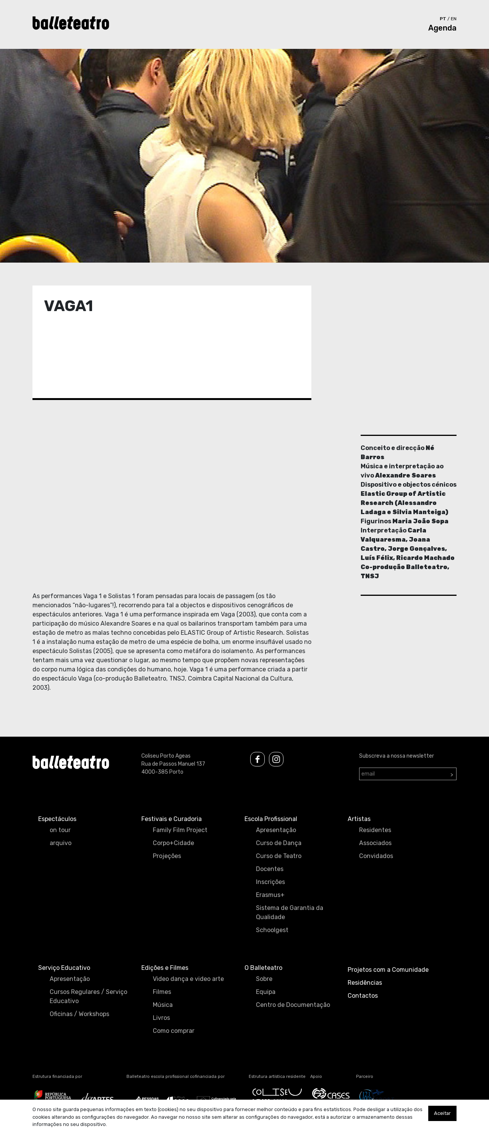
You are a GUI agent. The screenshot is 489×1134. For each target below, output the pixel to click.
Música (163, 1004)
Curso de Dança (278, 843)
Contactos (363, 995)
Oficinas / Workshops (79, 1014)
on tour (60, 830)
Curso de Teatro (278, 856)
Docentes (269, 869)
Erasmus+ (270, 894)
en (454, 18)
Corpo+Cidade (173, 843)
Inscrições (270, 882)
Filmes (162, 991)
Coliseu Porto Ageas (166, 756)
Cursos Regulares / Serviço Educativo (88, 996)
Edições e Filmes (164, 967)
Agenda (442, 27)
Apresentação (276, 830)
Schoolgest (272, 930)
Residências (365, 982)
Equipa (265, 991)
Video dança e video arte (188, 978)
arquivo (60, 843)
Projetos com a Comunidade (388, 969)
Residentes (375, 830)
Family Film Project (180, 830)
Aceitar (442, 1113)
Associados (375, 843)
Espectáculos (57, 819)
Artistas (359, 819)
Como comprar (173, 1030)
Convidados (376, 856)
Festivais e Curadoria (171, 819)
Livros (161, 1017)
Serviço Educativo (64, 967)
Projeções (167, 856)
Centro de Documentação (293, 1004)
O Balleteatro (263, 967)
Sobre (264, 978)
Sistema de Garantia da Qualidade (289, 912)
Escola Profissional (270, 819)
